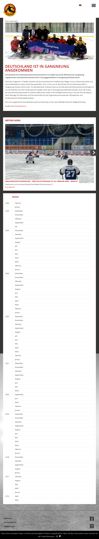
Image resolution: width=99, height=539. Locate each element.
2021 (7, 363)
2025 (7, 211)
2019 (7, 414)
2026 (7, 203)
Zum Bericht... (10, 187)
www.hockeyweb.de (18, 106)
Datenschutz (10, 522)
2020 (7, 394)
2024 (7, 230)
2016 (7, 496)
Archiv (15, 196)
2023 (7, 273)
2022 (7, 316)
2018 (7, 457)
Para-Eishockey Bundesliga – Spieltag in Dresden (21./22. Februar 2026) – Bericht (41, 181)
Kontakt (8, 518)
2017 (7, 476)
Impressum (9, 526)
